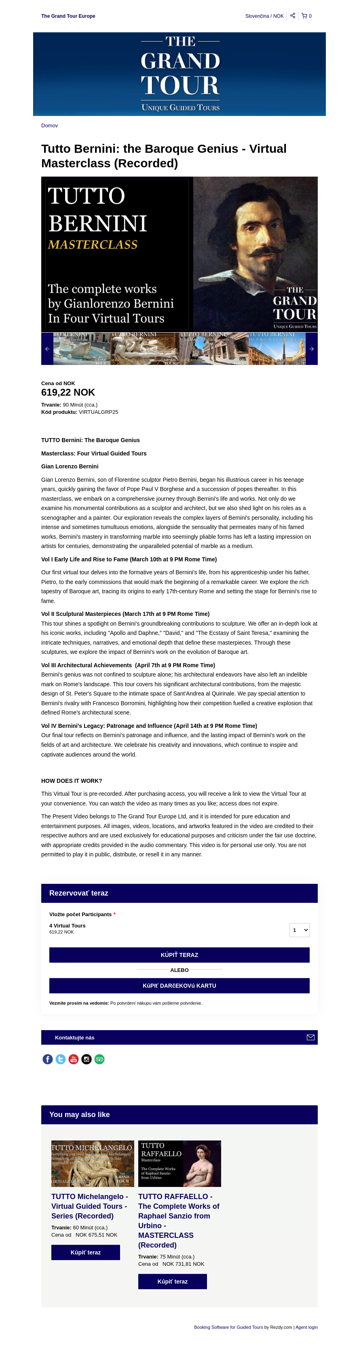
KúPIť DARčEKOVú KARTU (179, 985)
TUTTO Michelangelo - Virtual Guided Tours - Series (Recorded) (89, 1206)
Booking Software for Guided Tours (229, 1327)
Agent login (307, 1327)
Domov (49, 125)
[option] (75, 349)
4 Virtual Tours (159, 929)
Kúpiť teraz (180, 955)
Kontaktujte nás (75, 1038)
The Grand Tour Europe (68, 16)
